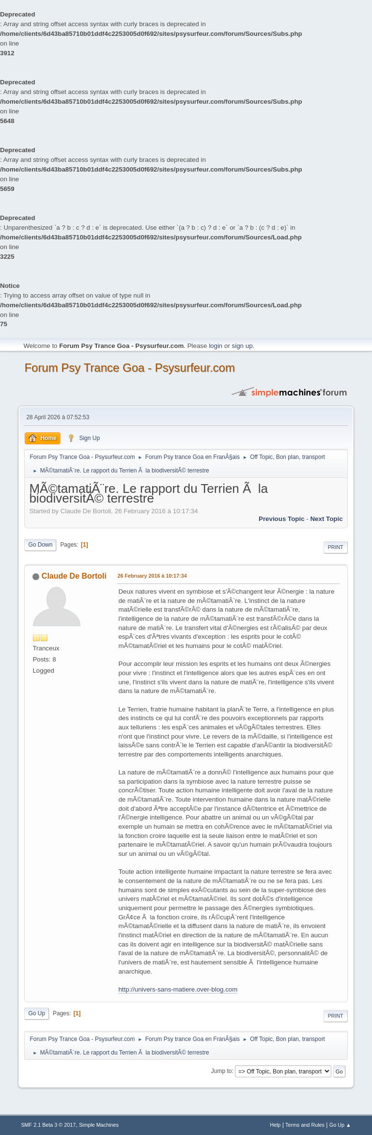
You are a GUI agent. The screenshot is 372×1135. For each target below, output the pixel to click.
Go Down (40, 544)
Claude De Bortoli (74, 576)
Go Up (36, 1013)
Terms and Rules (305, 1125)
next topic (326, 518)
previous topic (282, 518)
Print (335, 547)
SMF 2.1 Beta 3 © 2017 (48, 1125)
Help (275, 1125)
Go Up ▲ (340, 1125)
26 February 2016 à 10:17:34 (151, 576)
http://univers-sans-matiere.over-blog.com (177, 989)
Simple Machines (99, 1125)
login (215, 345)
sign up (242, 345)
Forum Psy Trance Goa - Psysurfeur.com (129, 367)
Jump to (221, 1071)
